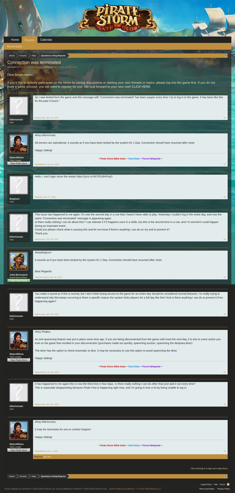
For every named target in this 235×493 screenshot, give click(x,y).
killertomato (58, 67)
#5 (225, 277)
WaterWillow (17, 157)
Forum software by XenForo (30, 489)
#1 (225, 118)
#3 (225, 197)
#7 (225, 372)
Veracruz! (38, 457)
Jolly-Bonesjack (19, 274)
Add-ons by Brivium (135, 489)
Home (15, 39)
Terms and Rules (206, 489)
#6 (225, 314)
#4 (225, 239)
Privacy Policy (223, 489)
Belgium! (15, 198)
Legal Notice (206, 484)
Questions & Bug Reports (31, 67)
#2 (225, 164)
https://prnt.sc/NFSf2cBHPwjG (95, 176)
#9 (225, 451)
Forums (30, 40)
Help (216, 484)
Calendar (46, 39)
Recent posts (14, 46)
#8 (225, 404)
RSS (228, 484)
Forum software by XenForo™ (81, 489)
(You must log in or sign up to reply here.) (209, 468)
